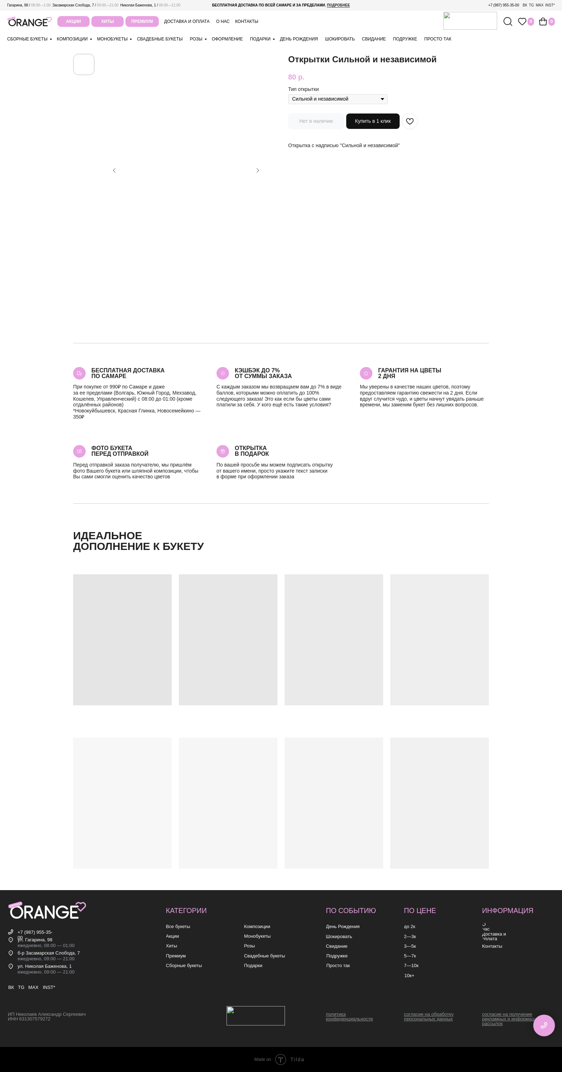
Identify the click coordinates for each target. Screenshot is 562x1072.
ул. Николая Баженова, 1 (45, 966)
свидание (374, 39)
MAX (540, 5)
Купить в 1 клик (373, 121)
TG (531, 5)
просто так (437, 39)
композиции (72, 39)
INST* (550, 5)
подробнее (338, 5)
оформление (227, 39)
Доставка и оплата (187, 21)
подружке (405, 39)
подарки (260, 39)
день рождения (299, 39)
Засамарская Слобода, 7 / (85, 5)
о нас (223, 21)
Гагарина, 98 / (29, 5)
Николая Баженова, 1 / (150, 5)
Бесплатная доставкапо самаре (128, 373)
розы (196, 39)
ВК (525, 5)
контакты (246, 21)
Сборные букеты (27, 39)
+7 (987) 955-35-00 (503, 5)
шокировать (340, 39)
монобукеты (112, 39)
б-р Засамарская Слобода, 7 (49, 953)
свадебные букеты (159, 39)
